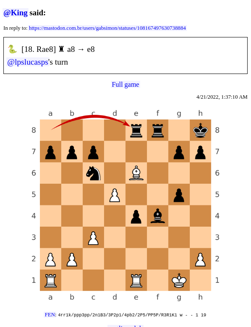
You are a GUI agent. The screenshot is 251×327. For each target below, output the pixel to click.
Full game (125, 84)
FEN (50, 315)
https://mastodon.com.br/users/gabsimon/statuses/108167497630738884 (107, 28)
